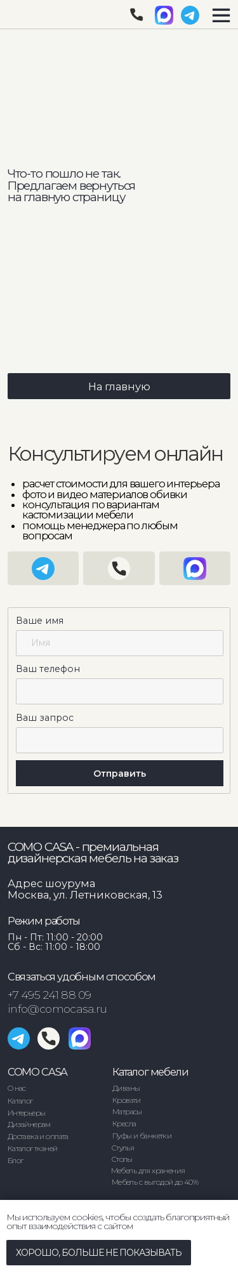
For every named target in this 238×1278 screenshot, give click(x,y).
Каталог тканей (33, 1148)
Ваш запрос (45, 717)
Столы (122, 1159)
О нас (17, 1088)
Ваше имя (39, 620)
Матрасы (127, 1111)
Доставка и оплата (38, 1136)
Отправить (119, 773)
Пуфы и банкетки (141, 1135)
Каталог (20, 1101)
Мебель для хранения (148, 1170)
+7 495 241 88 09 (49, 994)
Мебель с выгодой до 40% (155, 1182)
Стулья (123, 1147)
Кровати (126, 1100)
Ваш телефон (48, 669)
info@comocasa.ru (57, 1008)
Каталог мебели (150, 1071)
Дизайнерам (29, 1124)
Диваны (126, 1088)
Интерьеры (27, 1113)
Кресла (124, 1123)
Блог (15, 1160)
